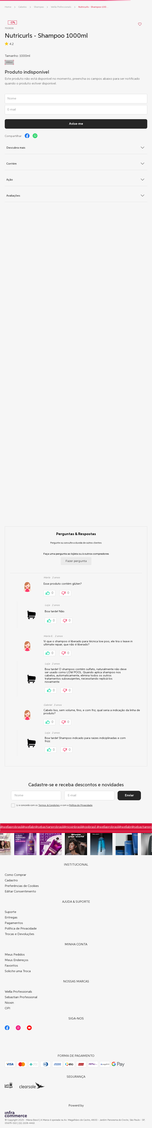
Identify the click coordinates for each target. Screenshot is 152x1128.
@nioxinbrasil (72, 827)
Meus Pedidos (15, 954)
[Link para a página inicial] (8, 7)
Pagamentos (14, 923)
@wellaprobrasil (11, 827)
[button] (9, 62)
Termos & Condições (49, 805)
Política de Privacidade (80, 805)
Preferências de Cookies (22, 886)
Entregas (11, 917)
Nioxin (9, 1002)
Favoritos (11, 965)
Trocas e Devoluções (19, 934)
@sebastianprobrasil (49, 827)
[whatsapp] (35, 135)
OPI (7, 1008)
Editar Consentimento (20, 891)
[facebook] (27, 135)
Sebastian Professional (21, 997)
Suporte (10, 912)
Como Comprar (15, 875)
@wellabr (28, 827)
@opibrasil (89, 827)
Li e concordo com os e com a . (54, 805)
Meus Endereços (16, 960)
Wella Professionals (61, 7)
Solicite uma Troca (18, 971)
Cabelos (22, 7)
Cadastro (11, 880)
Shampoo (39, 7)
